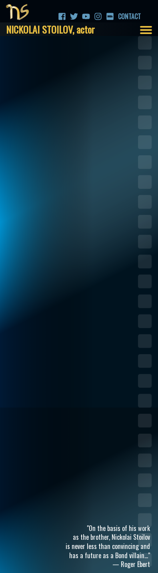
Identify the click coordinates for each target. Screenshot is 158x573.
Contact (122, 16)
